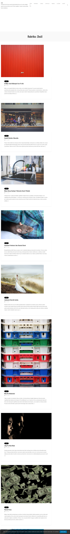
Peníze (53, 3)
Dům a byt (31, 5)
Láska (41, 3)
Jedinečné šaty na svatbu (11, 300)
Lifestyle (47, 3)
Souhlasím (63, 531)
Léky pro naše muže (9, 446)
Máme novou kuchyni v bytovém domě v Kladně (17, 191)
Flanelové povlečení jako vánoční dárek (15, 245)
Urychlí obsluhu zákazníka (11, 138)
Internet (36, 3)
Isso (2, 3)
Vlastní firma (7, 510)
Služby (58, 3)
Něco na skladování (9, 394)
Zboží (63, 3)
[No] (68, 531)
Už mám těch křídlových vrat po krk (14, 84)
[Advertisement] (35, 20)
